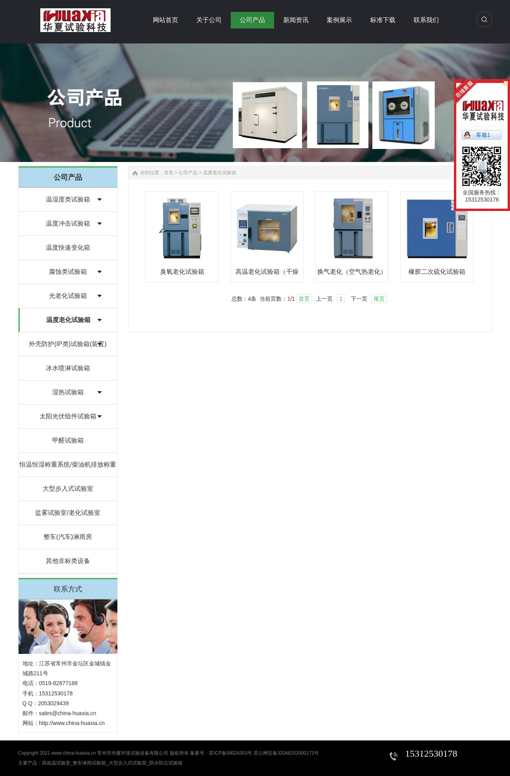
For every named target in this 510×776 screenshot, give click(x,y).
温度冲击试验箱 (68, 223)
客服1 (483, 135)
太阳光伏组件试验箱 (68, 416)
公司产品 (188, 172)
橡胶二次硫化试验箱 (436, 271)
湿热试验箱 (68, 392)
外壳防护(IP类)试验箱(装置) (67, 344)
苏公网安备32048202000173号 (286, 753)
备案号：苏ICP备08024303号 (221, 753)
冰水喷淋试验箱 (68, 368)
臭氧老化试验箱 (182, 271)
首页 (168, 172)
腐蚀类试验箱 (68, 271)
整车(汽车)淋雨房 (67, 536)
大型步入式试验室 (68, 488)
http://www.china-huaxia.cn (72, 723)
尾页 (379, 299)
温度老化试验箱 (68, 319)
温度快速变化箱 (68, 247)
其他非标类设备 (68, 561)
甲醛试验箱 (68, 440)
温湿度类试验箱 (68, 199)
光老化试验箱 (68, 295)
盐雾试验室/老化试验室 (67, 512)
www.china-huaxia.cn (73, 753)
